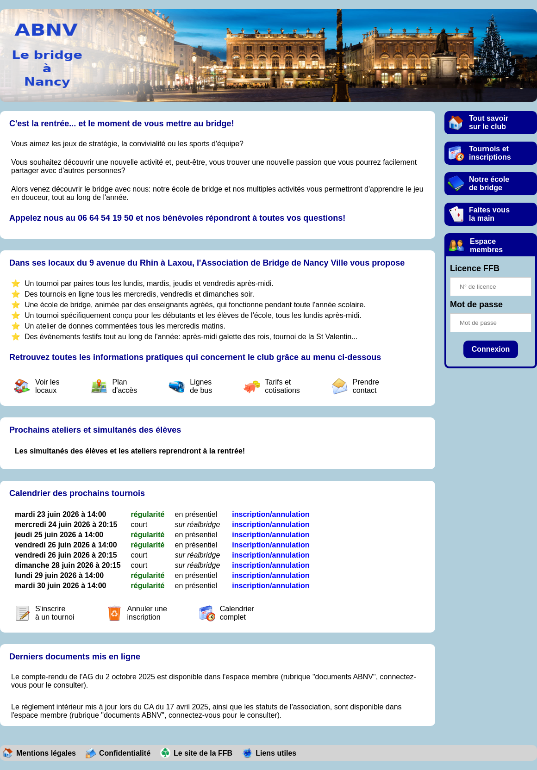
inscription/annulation (270, 514)
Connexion (491, 349)
